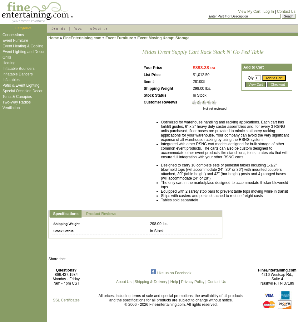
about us (99, 28)
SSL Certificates (66, 300)
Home (53, 38)
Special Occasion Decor (22, 91)
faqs (78, 28)
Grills (6, 57)
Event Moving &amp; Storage (163, 38)
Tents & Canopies (17, 96)
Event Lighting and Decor (23, 52)
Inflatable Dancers (17, 74)
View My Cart (249, 11)
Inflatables (11, 80)
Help (174, 282)
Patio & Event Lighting (20, 85)
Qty (251, 78)
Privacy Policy (193, 282)
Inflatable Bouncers (18, 68)
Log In (268, 11)
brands (59, 28)
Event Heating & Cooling (22, 46)
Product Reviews (101, 214)
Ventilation (11, 108)
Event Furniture (15, 40)
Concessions (13, 35)
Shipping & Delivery (151, 282)
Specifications (65, 214)
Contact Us (286, 11)
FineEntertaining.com (82, 38)
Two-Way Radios (16, 102)
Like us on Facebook (171, 273)
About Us (124, 282)
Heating (8, 63)
